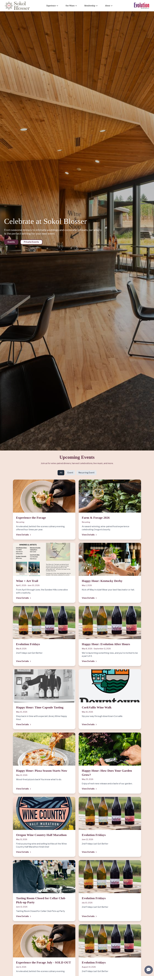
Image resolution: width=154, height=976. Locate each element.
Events (11, 242)
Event (70, 472)
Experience (52, 6)
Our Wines (71, 6)
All (61, 472)
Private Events (31, 242)
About (109, 6)
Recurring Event (86, 472)
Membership (91, 6)
